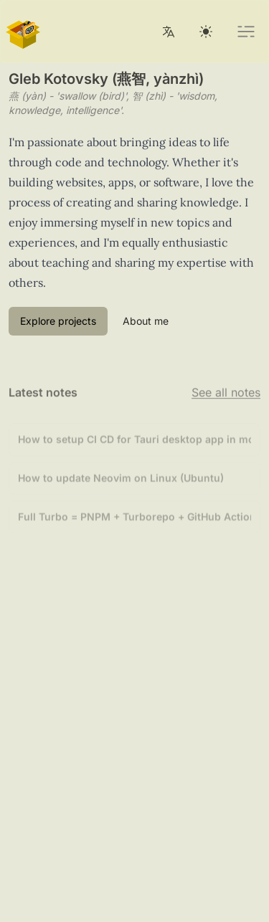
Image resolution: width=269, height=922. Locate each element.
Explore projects (58, 321)
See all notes (226, 393)
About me (146, 321)
